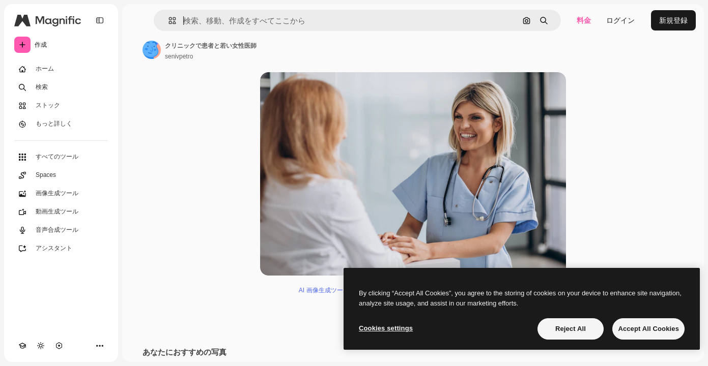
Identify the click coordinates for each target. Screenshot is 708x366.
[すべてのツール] (61, 157)
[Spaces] (61, 175)
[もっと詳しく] (61, 124)
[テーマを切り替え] (41, 346)
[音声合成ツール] (61, 230)
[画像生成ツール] (61, 194)
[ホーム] (61, 69)
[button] (168, 20)
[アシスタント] (61, 248)
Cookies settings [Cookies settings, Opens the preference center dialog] (386, 328)
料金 (584, 20)
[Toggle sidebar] (100, 20)
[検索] (61, 87)
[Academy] (22, 346)
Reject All (570, 328)
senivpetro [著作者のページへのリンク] (179, 56)
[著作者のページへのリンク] (152, 50)
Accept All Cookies (648, 328)
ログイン (620, 20)
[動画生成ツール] (61, 212)
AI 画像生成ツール (324, 290)
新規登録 (673, 20)
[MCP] (59, 346)
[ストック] (61, 106)
